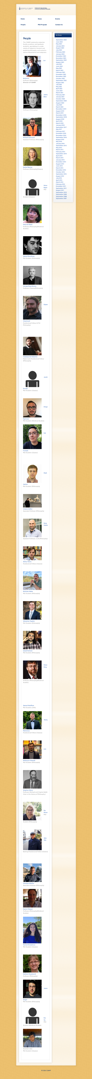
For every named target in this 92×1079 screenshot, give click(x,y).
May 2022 (59, 86)
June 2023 (59, 66)
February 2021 (60, 95)
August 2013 (60, 164)
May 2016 (59, 141)
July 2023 (59, 64)
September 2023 (61, 60)
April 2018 (59, 121)
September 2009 (61, 194)
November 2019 (61, 109)
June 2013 (59, 166)
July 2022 (59, 84)
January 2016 (60, 143)
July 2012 (59, 178)
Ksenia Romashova (29, 945)
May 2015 (59, 147)
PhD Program (42, 24)
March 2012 (59, 182)
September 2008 (61, 196)
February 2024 (60, 52)
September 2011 (61, 188)
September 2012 (61, 174)
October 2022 (60, 78)
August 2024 (60, 48)
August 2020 (60, 103)
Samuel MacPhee (28, 705)
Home (23, 19)
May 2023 (59, 68)
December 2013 (61, 162)
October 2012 (60, 172)
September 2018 (61, 117)
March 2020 (59, 107)
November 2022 (61, 76)
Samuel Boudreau (29, 256)
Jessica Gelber (27, 509)
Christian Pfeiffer (28, 883)
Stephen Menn (28, 790)
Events (57, 19)
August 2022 (60, 82)
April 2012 (59, 180)
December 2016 (61, 133)
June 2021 (59, 90)
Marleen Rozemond (29, 974)
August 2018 (60, 119)
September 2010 (61, 192)
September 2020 (61, 101)
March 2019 (59, 113)
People (23, 24)
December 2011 (61, 186)
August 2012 (60, 176)
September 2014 (61, 153)
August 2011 (60, 190)
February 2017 (60, 131)
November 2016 (61, 135)
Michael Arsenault (29, 137)
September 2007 (61, 198)
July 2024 (59, 50)
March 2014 (59, 157)
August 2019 (60, 111)
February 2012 (60, 184)
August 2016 (60, 139)
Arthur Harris (27, 561)
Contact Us (59, 24)
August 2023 (60, 62)
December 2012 (61, 170)
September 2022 (61, 80)
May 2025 (59, 44)
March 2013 (59, 168)
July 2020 (59, 105)
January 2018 (60, 125)
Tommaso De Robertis (30, 356)
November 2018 (61, 115)
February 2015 (60, 151)
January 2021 (60, 96)
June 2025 (59, 42)
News (40, 19)
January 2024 (60, 54)
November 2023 (61, 58)
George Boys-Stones (29, 286)
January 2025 (60, 46)
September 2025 (61, 40)
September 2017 (61, 127)
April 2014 (59, 156)
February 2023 (60, 72)
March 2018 (59, 123)
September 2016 (61, 137)
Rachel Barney (27, 167)
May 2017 (59, 129)
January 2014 (60, 160)
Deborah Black (27, 224)
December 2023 (61, 56)
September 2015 (61, 145)
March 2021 (59, 92)
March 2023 (59, 70)
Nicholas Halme (28, 591)
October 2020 (60, 99)
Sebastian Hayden (29, 621)
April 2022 (59, 88)
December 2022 (61, 74)
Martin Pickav (28, 909)
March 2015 (59, 149)
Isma (27, 651)
